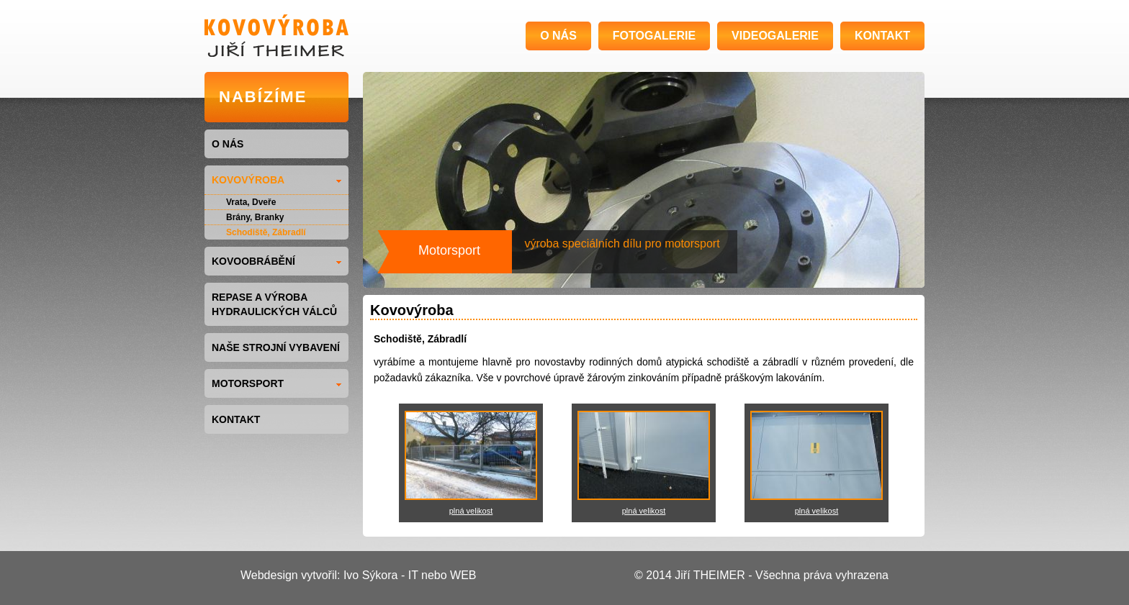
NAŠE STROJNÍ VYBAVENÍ (276, 347)
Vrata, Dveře (251, 202)
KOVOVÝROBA (276, 180)
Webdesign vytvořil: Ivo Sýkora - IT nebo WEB (358, 575)
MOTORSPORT (276, 383)
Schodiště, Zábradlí (266, 232)
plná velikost (471, 510)
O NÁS (558, 35)
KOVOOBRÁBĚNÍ (276, 261)
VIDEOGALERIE (775, 35)
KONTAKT (882, 35)
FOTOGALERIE (654, 35)
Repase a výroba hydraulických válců (274, 304)
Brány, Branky (255, 217)
